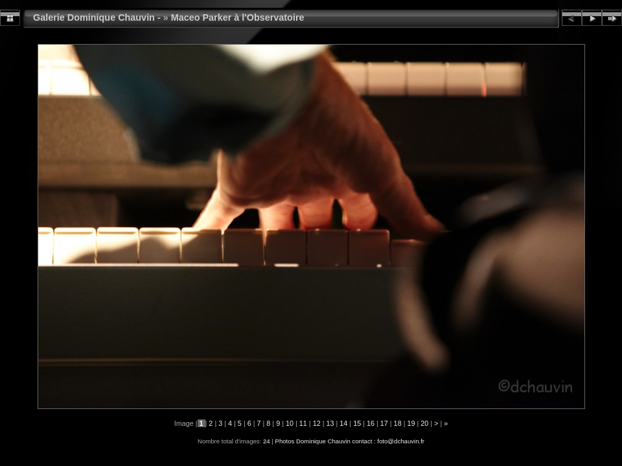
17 (384, 423)
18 (398, 423)
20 (424, 423)
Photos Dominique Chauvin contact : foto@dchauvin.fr (349, 441)
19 (411, 423)
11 (303, 423)
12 (317, 423)
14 (343, 423)
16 (370, 423)
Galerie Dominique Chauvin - (97, 17)
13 (330, 423)
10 (289, 423)
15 (357, 423)
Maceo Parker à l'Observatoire (238, 17)
